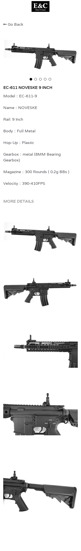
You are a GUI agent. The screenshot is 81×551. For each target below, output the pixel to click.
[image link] (40, 6)
